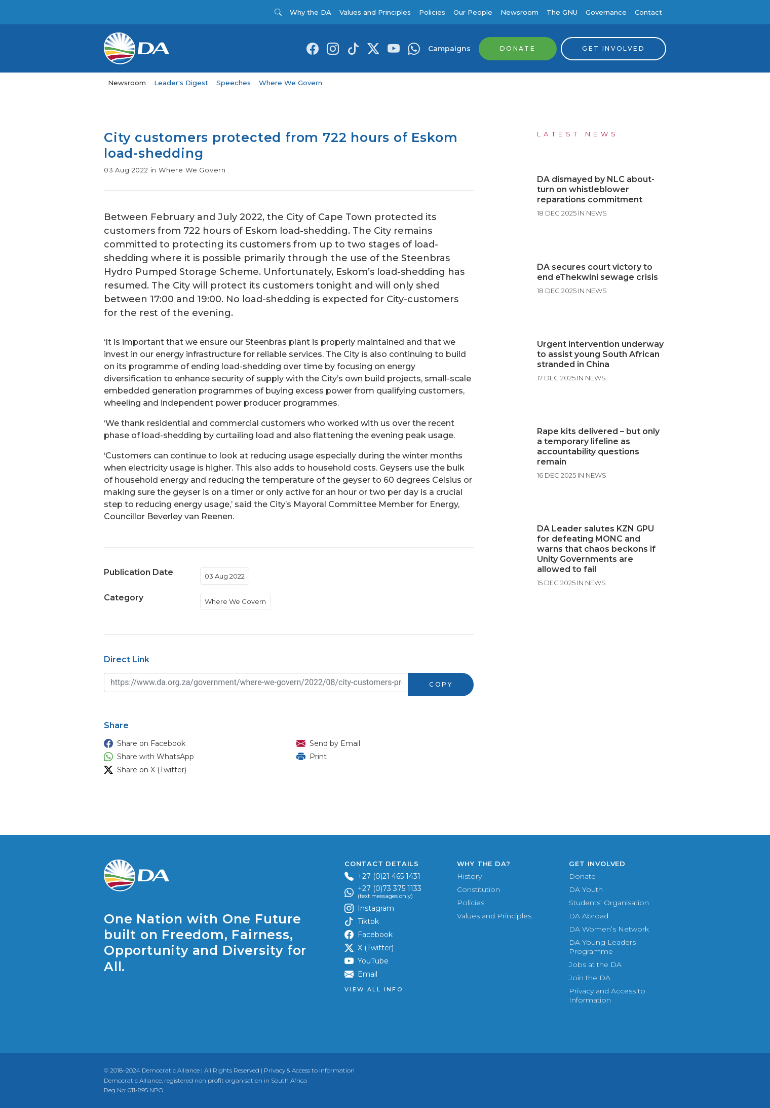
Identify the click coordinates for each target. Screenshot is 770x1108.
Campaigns (449, 48)
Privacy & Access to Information (309, 1070)
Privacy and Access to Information (607, 995)
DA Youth (586, 889)
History (469, 876)
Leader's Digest (181, 83)
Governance (606, 12)
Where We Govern (290, 83)
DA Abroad (588, 915)
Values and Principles (375, 12)
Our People (472, 12)
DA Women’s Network (609, 929)
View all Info (373, 989)
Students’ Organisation (609, 902)
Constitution (478, 889)
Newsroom (519, 12)
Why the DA (310, 12)
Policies (432, 12)
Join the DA (589, 977)
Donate (582, 876)
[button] (190, 743)
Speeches (233, 83)
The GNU (562, 12)
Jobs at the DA (595, 964)
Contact (648, 12)
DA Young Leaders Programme (602, 947)
